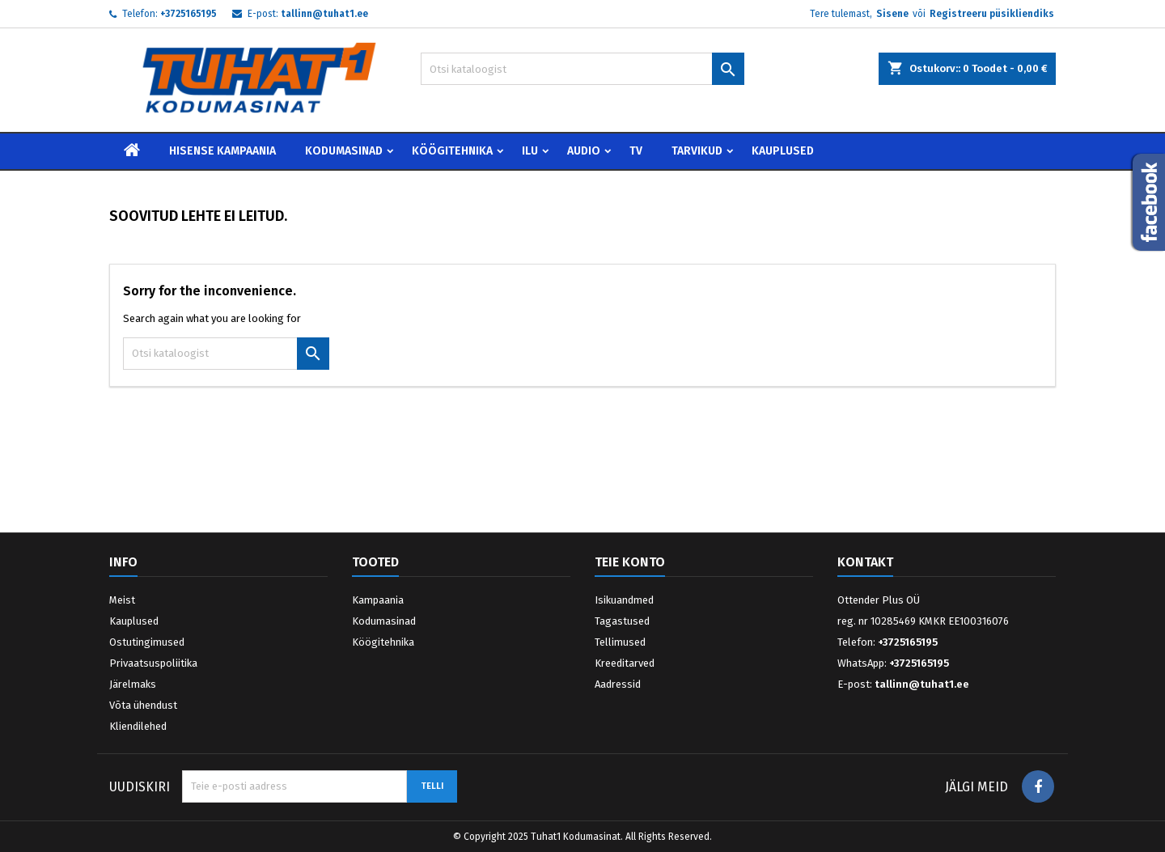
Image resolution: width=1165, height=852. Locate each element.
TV (635, 151)
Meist (122, 600)
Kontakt (865, 562)
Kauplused (783, 151)
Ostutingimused (146, 642)
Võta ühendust (143, 705)
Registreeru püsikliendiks (992, 13)
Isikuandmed (624, 600)
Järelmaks (132, 684)
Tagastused (622, 621)
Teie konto (630, 562)
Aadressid (618, 684)
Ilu (530, 151)
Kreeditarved (625, 663)
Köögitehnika (452, 151)
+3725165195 (188, 13)
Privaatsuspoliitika (153, 663)
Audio (583, 151)
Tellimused (620, 642)
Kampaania (378, 600)
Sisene (892, 13)
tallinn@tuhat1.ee (324, 13)
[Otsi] (582, 69)
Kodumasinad (344, 151)
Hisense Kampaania (222, 151)
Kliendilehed (138, 726)
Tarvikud (696, 151)
